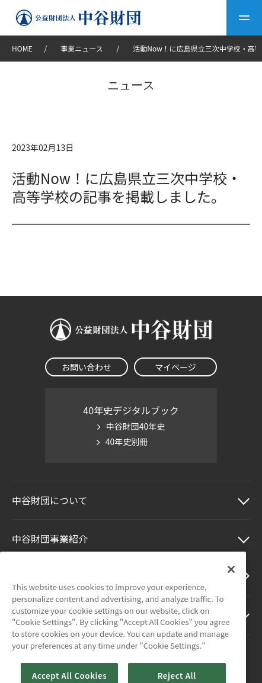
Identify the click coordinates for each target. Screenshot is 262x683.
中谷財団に (50, 500)
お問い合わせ (86, 367)
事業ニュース (82, 48)
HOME (22, 48)
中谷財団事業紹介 (50, 538)
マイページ (175, 367)
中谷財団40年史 (135, 426)
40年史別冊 (127, 441)
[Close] (231, 586)
